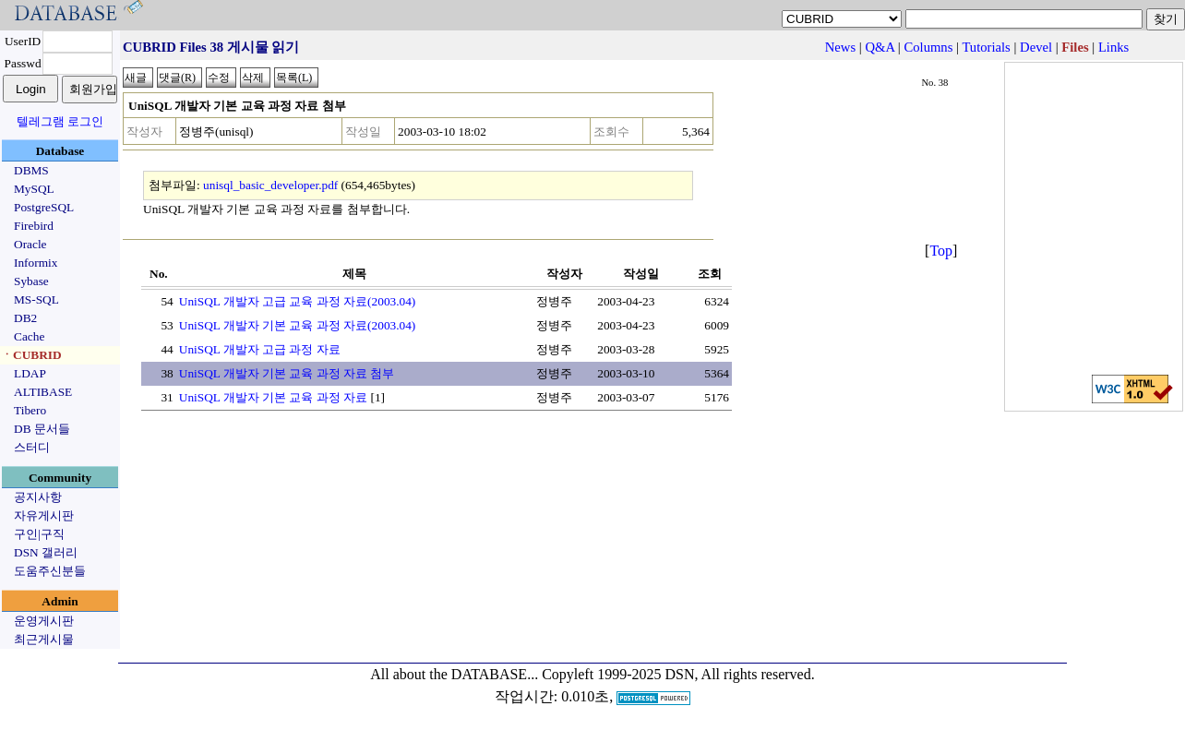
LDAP (30, 373)
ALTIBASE (43, 392)
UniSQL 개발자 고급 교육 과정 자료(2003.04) (297, 301)
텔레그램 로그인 (60, 121)
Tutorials (986, 47)
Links (1113, 47)
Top (940, 250)
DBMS (31, 170)
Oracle (30, 244)
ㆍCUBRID (31, 355)
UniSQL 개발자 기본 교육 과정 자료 (273, 397)
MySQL (34, 189)
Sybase (31, 281)
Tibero (30, 410)
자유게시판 (44, 515)
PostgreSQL (44, 207)
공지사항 (38, 497)
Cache (29, 336)
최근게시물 (44, 639)
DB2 (25, 318)
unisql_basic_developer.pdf (270, 185)
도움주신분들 (50, 571)
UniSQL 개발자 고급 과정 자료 (260, 349)
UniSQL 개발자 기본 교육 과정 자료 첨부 (287, 373)
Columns (928, 47)
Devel (1036, 47)
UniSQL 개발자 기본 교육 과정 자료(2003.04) (297, 325)
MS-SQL (36, 299)
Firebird (34, 226)
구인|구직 (39, 534)
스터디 (32, 447)
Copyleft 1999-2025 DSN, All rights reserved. (678, 674)
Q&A (879, 47)
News (840, 47)
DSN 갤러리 (46, 552)
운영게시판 (44, 621)
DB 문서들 (42, 429)
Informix (35, 262)
